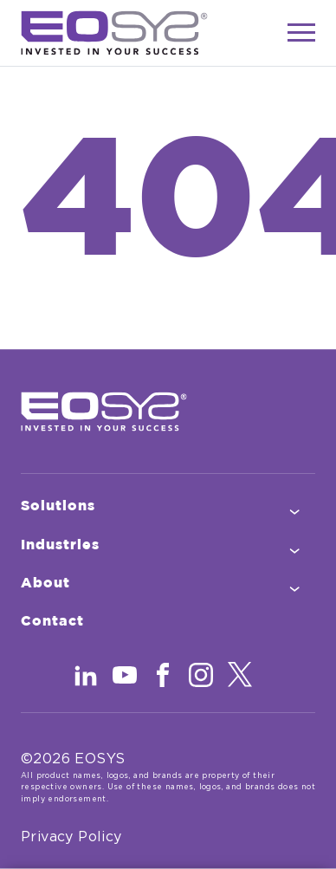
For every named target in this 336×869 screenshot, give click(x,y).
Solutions (91, 508)
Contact (85, 623)
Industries (93, 547)
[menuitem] (168, 507)
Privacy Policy (71, 837)
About (78, 585)
